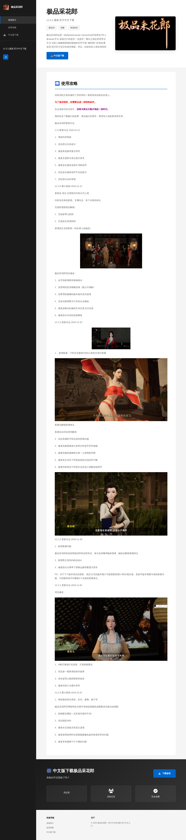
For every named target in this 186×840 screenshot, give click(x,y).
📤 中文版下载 (57, 56)
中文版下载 (51, 832)
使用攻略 (50, 828)
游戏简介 (50, 823)
